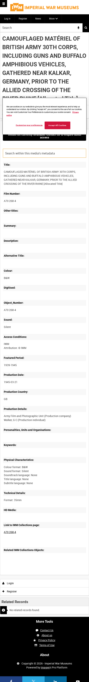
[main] (44, 324)
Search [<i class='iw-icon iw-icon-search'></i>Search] (86, 27)
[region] (44, 116)
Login (8, 583)
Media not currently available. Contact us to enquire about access (44, 136)
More (52, 18)
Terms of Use (47, 645)
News (38, 18)
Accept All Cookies (57, 125)
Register (23, 18)
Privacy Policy (46, 640)
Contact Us (46, 630)
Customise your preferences (29, 125)
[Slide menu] (3, 3)
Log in (7, 18)
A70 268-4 (10, 532)
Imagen (45, 667)
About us (47, 635)
